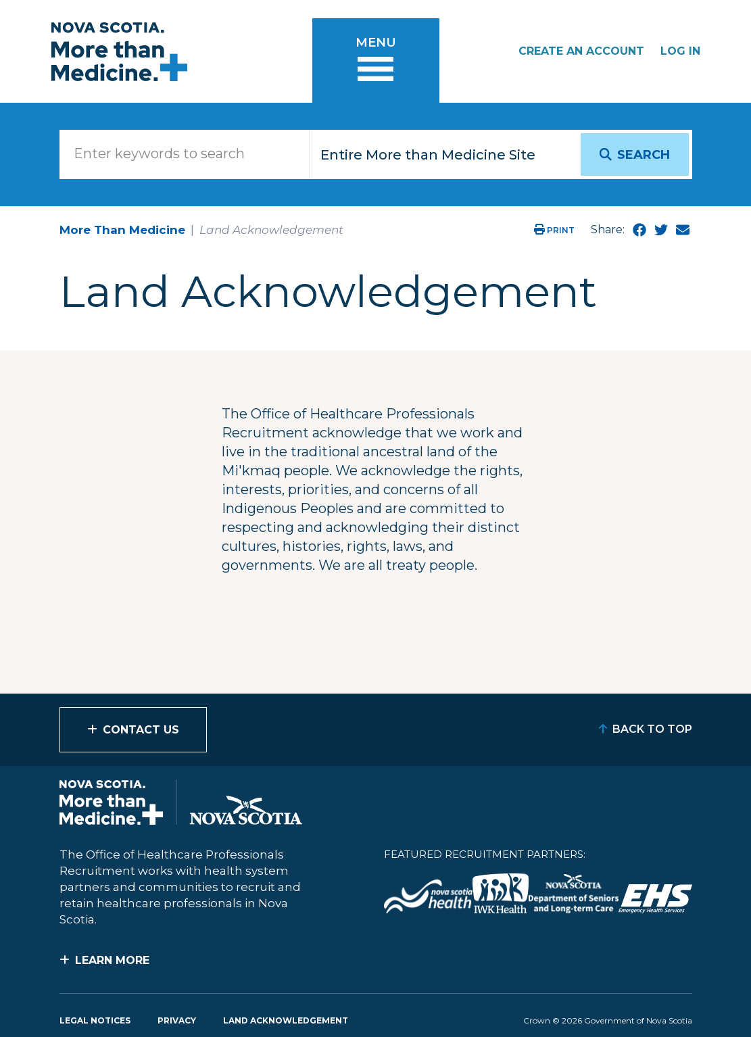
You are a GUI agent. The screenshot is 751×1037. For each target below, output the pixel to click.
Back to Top (652, 729)
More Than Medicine (122, 230)
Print (554, 230)
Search (643, 154)
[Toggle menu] (375, 60)
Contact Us (141, 729)
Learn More (112, 960)
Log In (680, 51)
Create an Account (581, 51)
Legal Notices (94, 1020)
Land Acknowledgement (285, 1020)
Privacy (177, 1020)
